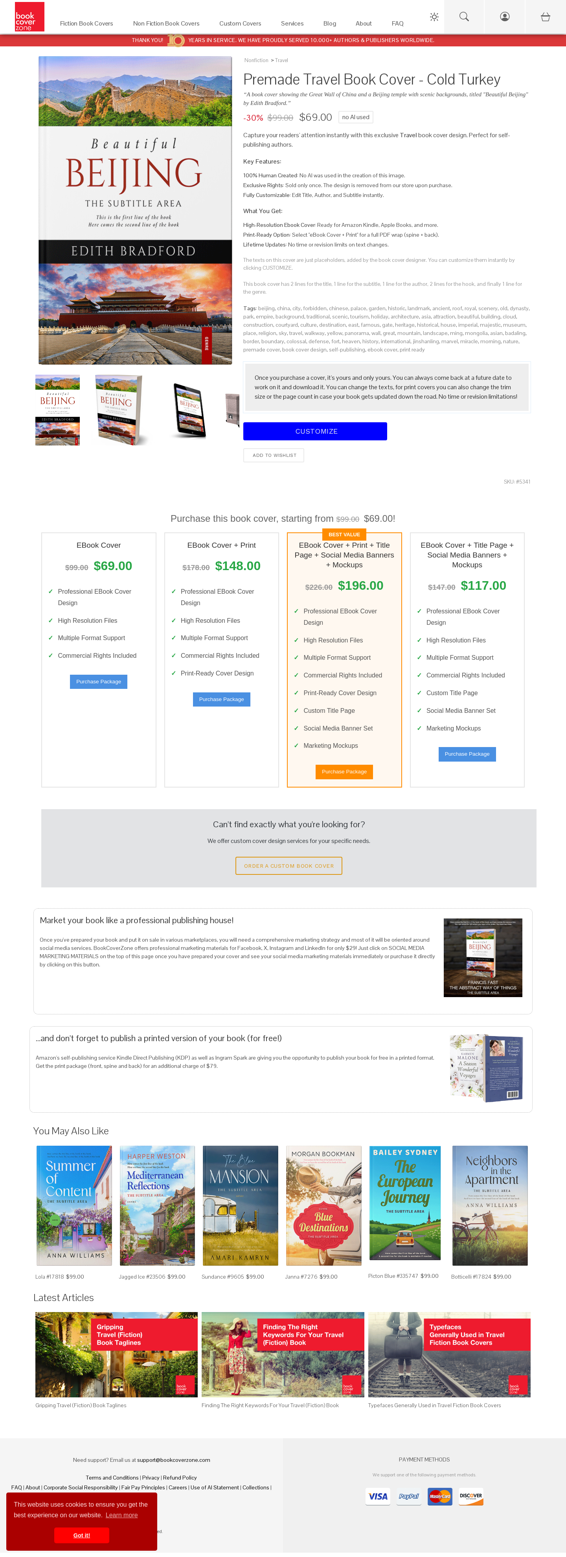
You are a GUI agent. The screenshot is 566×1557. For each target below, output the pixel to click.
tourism (359, 316)
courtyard (287, 324)
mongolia (476, 333)
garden (377, 308)
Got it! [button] (82, 1535)
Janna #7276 (301, 1281)
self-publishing (347, 349)
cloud (509, 316)
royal (470, 308)
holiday (379, 316)
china (283, 308)
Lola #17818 (49, 1281)
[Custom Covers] (242, 25)
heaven (351, 341)
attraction (444, 316)
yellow (334, 333)
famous (370, 324)
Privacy (151, 1481)
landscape (435, 333)
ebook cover (382, 349)
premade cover (261, 349)
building (490, 316)
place (249, 333)
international (395, 341)
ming (456, 333)
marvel (449, 341)
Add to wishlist (273, 455)
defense (319, 341)
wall (375, 333)
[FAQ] (400, 25)
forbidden (315, 308)
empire (264, 316)
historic (396, 308)
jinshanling (426, 341)
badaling (515, 333)
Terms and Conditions (112, 1481)
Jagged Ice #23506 (142, 1281)
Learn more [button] (122, 1515)
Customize (315, 431)
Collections (256, 1491)
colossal (296, 341)
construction (258, 324)
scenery (488, 308)
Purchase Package (98, 684)
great (389, 333)
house (448, 324)
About (33, 1491)
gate (387, 324)
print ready (412, 349)
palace (358, 308)
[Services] (294, 25)
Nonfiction (256, 60)
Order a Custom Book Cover (289, 870)
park (248, 316)
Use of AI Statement (215, 1491)
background (290, 316)
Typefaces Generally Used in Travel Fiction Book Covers (434, 1409)
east (353, 324)
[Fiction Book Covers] (88, 25)
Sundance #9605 (223, 1281)
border (251, 341)
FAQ (16, 1491)
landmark (419, 308)
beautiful (468, 316)
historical (427, 324)
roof (457, 308)
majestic (490, 324)
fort (335, 341)
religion (267, 333)
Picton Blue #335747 (393, 1280)
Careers (178, 1491)
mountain (409, 333)
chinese (338, 308)
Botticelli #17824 (471, 1281)
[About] (366, 25)
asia (426, 316)
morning (490, 341)
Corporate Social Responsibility (81, 1491)
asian (496, 333)
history (370, 341)
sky (283, 333)
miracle (469, 341)
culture (308, 324)
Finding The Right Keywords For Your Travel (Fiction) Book (270, 1409)
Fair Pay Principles (143, 1491)
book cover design (304, 349)
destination (332, 324)
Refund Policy (180, 1481)
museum (514, 324)
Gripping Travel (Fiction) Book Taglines (80, 1409)
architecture (405, 316)
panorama (357, 333)
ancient (441, 308)
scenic (340, 316)
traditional (318, 316)
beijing (266, 308)
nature (510, 341)
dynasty (519, 308)
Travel (281, 60)
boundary (272, 341)
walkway (315, 333)
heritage (405, 324)
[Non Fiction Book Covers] (168, 25)
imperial (468, 324)
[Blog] (332, 25)
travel (295, 333)
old (503, 308)
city (296, 308)
